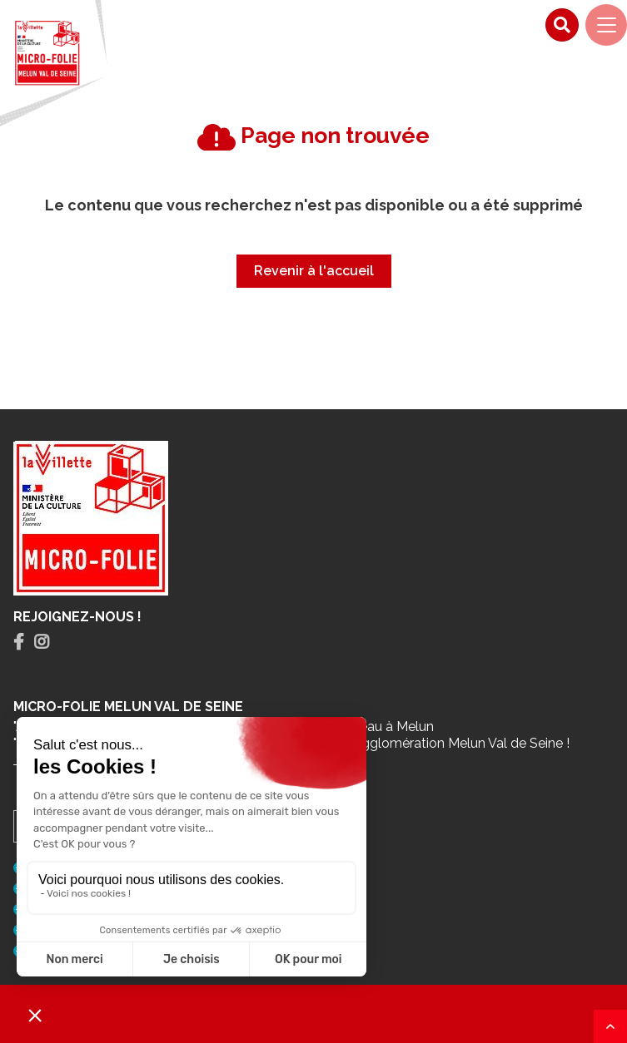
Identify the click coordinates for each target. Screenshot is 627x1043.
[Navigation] (606, 25)
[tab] (18, 642)
